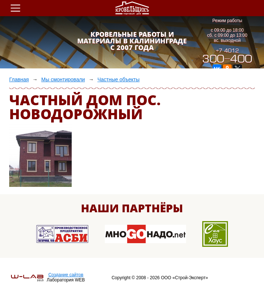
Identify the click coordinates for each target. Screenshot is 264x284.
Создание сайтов (65, 274)
